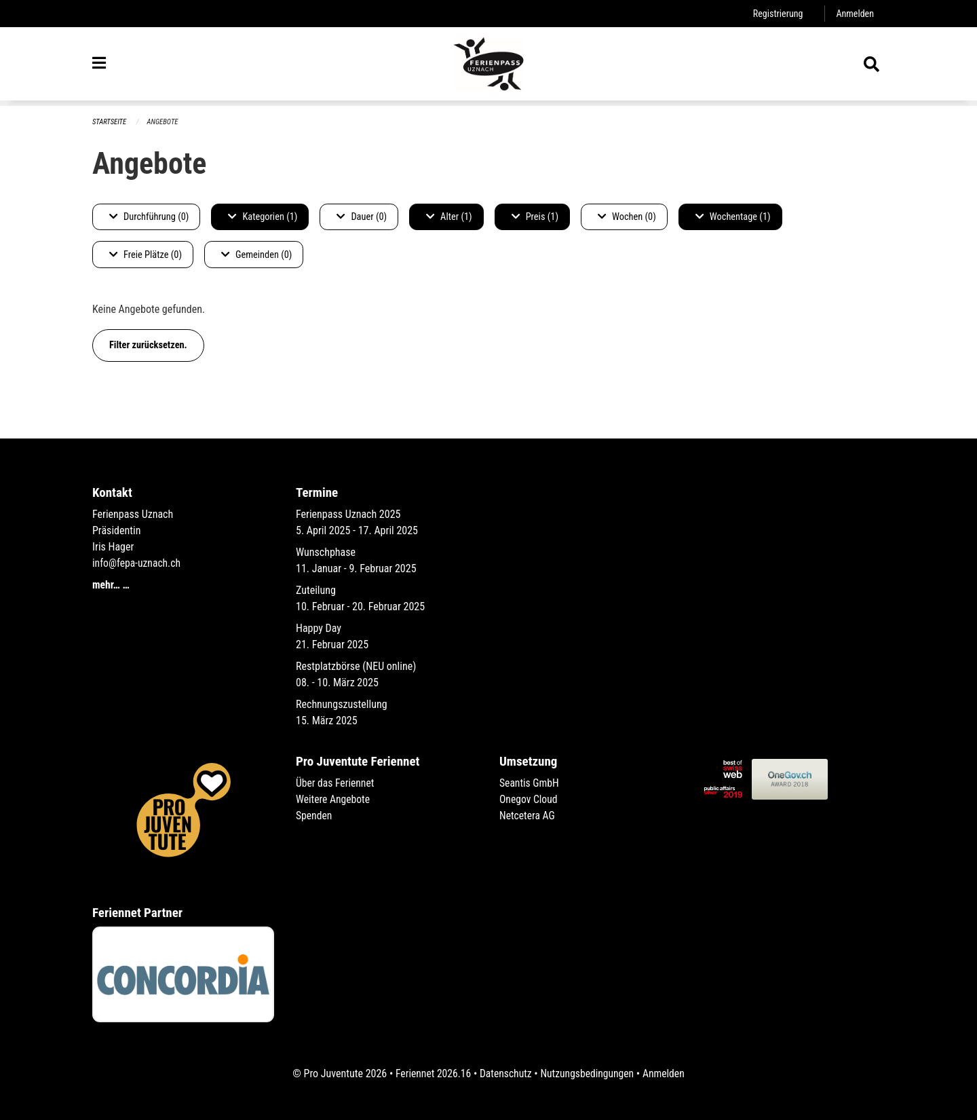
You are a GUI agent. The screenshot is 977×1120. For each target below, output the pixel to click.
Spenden (314, 815)
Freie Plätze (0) (145, 255)
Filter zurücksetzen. (148, 345)
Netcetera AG (527, 815)
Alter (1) (449, 217)
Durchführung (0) (149, 217)
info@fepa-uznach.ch (137, 563)
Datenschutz (505, 1073)
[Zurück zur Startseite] (488, 66)
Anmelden (854, 13)
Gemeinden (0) (256, 255)
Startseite (110, 121)
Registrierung (776, 13)
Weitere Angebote (334, 799)
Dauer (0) (362, 217)
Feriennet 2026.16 (431, 1073)
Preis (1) (535, 217)
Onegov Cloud (529, 799)
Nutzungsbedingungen (588, 1073)
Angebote (164, 121)
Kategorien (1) (262, 217)
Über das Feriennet (336, 783)
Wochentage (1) (733, 217)
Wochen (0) (627, 217)
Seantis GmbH (529, 783)
